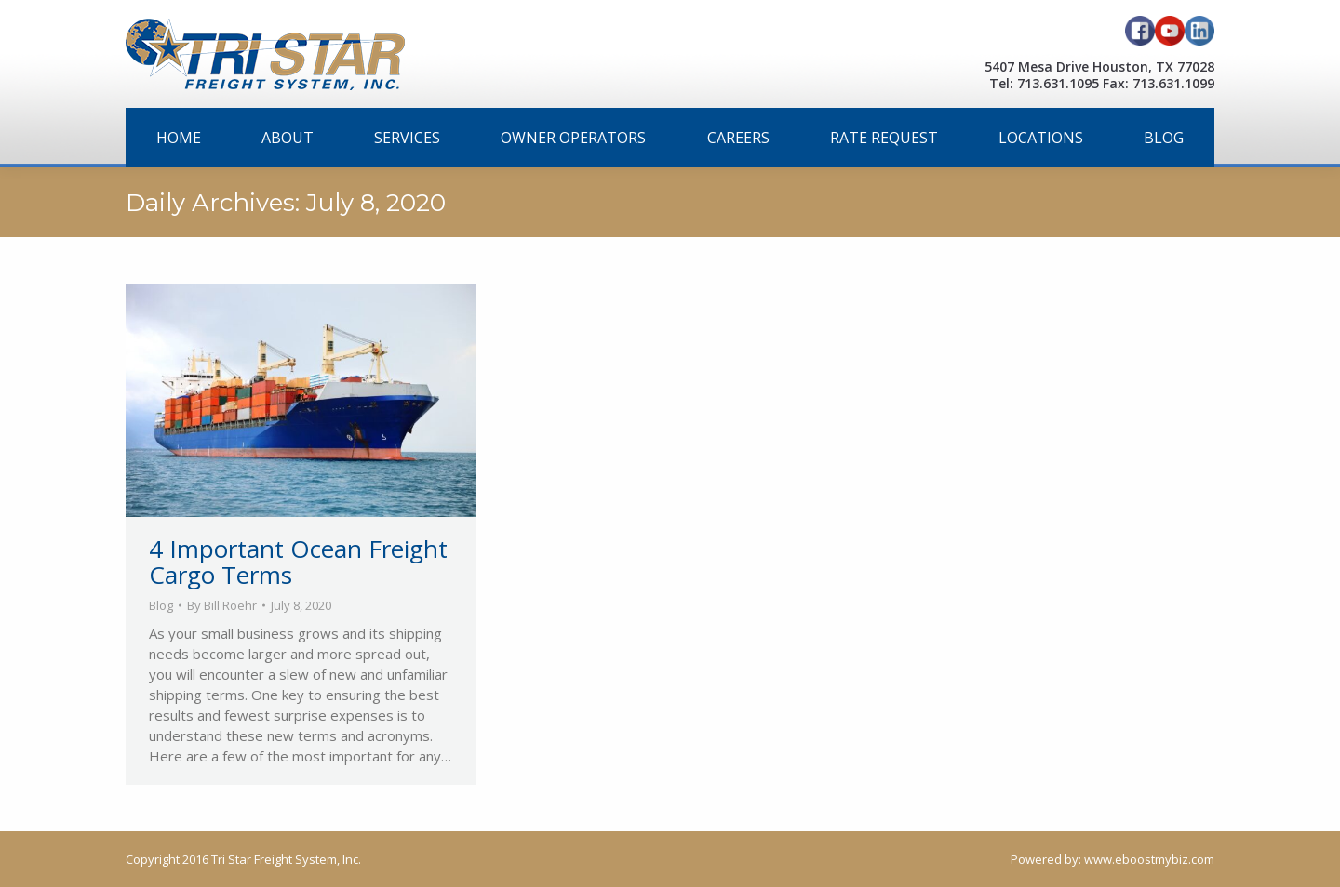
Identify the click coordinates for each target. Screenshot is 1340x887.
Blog (161, 605)
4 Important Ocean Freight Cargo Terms (298, 561)
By (222, 605)
